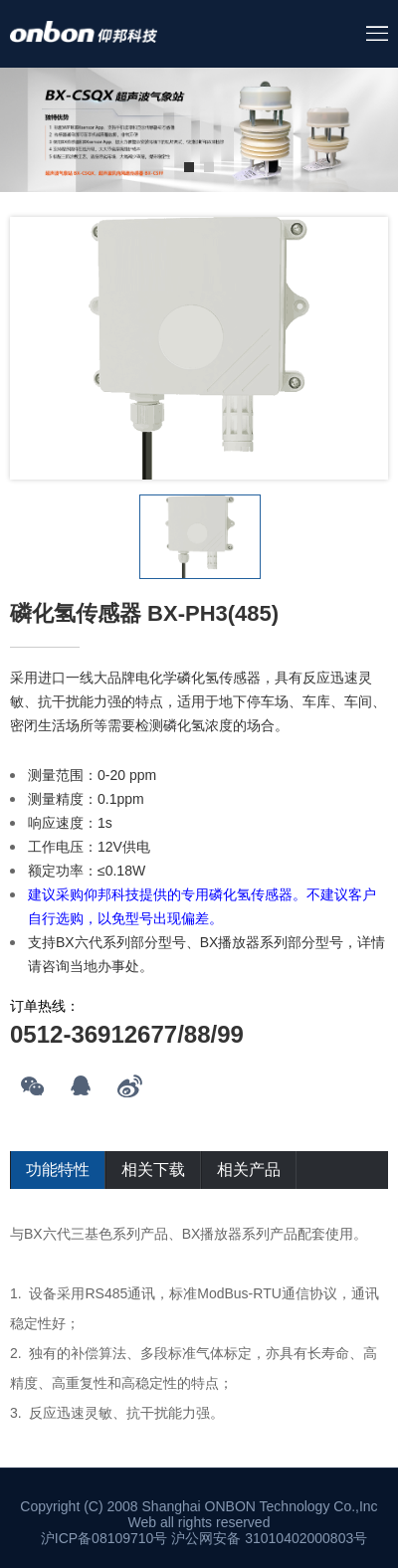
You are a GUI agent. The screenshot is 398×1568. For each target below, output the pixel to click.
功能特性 (58, 1169)
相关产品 (249, 1169)
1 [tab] (189, 167)
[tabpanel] (199, 130)
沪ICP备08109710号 (104, 1538)
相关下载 (153, 1169)
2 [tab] (209, 167)
